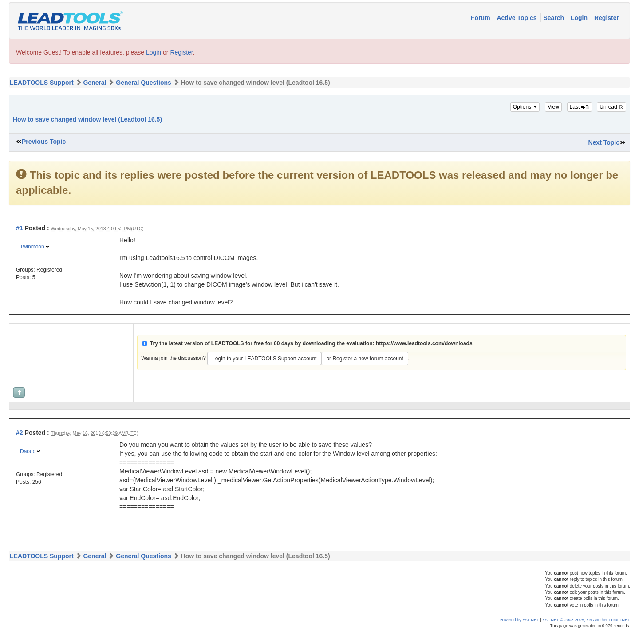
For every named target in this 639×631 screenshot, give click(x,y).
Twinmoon (32, 247)
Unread (611, 107)
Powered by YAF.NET (519, 620)
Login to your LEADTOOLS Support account (264, 358)
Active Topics (517, 17)
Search (554, 17)
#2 (19, 432)
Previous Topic (44, 141)
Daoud (28, 451)
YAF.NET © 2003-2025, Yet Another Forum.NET (586, 620)
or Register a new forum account (364, 358)
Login (580, 17)
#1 (19, 228)
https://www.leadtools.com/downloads (424, 343)
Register (606, 17)
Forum (481, 17)
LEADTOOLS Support (42, 82)
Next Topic (603, 142)
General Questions (143, 82)
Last (579, 107)
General (94, 82)
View (553, 107)
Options (525, 107)
